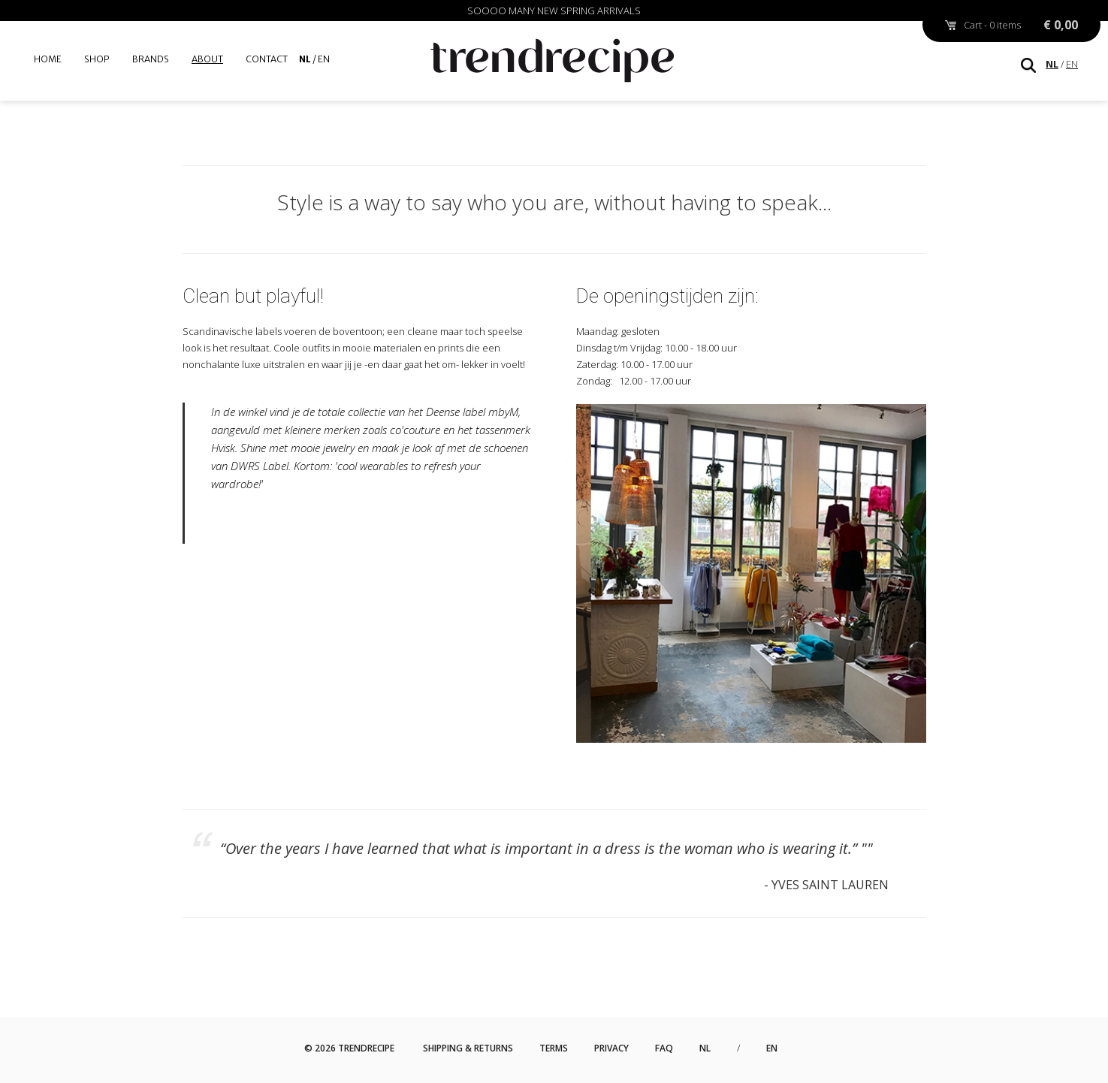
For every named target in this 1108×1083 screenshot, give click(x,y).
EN (1072, 64)
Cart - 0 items (1021, 25)
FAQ (664, 1048)
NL (1052, 64)
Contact (267, 59)
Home (48, 59)
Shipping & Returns (468, 1048)
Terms (553, 1048)
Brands (150, 59)
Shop (97, 59)
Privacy (611, 1048)
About (207, 59)
